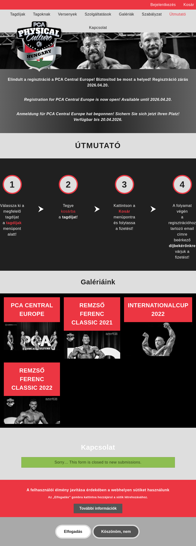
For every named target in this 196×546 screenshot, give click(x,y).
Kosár (189, 5)
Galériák (126, 14)
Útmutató (177, 14)
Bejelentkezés (163, 5)
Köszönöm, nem (116, 537)
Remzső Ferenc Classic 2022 (32, 379)
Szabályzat (152, 14)
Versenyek (67, 14)
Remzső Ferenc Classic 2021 (92, 314)
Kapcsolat (98, 28)
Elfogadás (73, 537)
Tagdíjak (17, 14)
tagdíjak (14, 223)
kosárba (68, 211)
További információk (98, 514)
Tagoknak (41, 14)
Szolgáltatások (98, 14)
